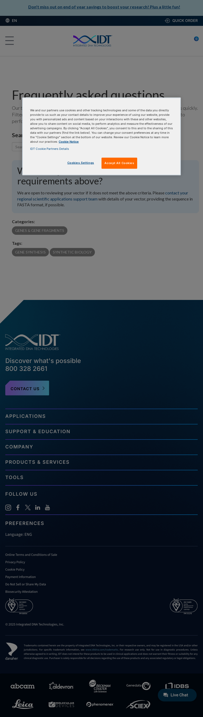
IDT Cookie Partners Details (49, 149)
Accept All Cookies (119, 163)
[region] (101, 136)
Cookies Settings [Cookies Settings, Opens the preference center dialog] (80, 163)
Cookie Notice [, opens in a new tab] (69, 142)
